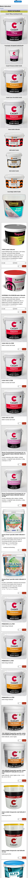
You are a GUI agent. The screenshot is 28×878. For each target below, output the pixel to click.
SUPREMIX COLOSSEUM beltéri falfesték (13, 295)
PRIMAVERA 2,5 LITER (8, 624)
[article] (14, 245)
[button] (14, 46)
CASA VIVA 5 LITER (7, 380)
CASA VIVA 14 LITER (8, 417)
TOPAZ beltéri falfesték (8, 249)
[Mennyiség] (20, 266)
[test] (18, 1)
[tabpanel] (14, 11)
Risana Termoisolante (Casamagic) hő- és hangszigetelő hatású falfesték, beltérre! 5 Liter (14, 454)
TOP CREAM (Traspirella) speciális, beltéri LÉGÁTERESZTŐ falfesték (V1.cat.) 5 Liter (14, 734)
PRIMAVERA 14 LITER (8, 697)
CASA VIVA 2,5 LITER (8, 343)
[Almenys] (20, 263)
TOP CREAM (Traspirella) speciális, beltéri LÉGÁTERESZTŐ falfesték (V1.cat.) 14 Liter (14, 772)
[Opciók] (8, 263)
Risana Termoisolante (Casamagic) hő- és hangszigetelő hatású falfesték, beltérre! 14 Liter (13, 495)
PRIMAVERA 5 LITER (8, 660)
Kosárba (24, 266)
